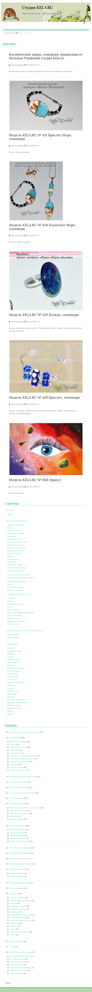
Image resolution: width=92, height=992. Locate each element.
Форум (10, 514)
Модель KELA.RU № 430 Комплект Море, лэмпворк (42, 227)
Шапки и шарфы (16, 819)
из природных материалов (21, 915)
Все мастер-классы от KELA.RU (21, 793)
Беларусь (11, 654)
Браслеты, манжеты (15, 525)
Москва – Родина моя (16, 682)
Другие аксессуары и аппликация (23, 756)
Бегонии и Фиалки (17, 959)
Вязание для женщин (15, 545)
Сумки (9, 607)
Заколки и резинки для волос (22, 759)
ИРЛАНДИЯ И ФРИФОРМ (19, 853)
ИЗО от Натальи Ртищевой (20, 848)
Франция (10, 697)
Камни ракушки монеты (17, 581)
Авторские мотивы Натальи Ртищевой (24, 732)
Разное (10, 601)
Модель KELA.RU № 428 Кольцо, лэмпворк (44, 315)
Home (20, 33)
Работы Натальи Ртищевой (17, 521)
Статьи (12, 947)
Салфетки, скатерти (15, 604)
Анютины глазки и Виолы (20, 956)
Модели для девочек (18, 810)
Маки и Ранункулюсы (19, 970)
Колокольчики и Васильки (21, 968)
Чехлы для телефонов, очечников (20, 612)
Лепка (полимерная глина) (21, 920)
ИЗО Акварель (13, 559)
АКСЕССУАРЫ (14, 737)
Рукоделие (13, 893)
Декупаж (13, 903)
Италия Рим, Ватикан (15, 668)
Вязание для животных (16, 548)
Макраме (13, 926)
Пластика (11, 598)
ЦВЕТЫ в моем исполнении (20, 952)
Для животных (16, 753)
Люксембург (12, 679)
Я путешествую (12, 644)
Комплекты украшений (19, 761)
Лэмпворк (14, 923)
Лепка (9, 584)
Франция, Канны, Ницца (17, 702)
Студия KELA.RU (37, 7)
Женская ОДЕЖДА (17, 830)
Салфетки (14, 764)
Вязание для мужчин (15, 550)
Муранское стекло (14, 590)
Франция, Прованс (14, 708)
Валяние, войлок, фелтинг (20, 900)
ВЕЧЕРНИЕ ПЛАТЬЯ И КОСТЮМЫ (23, 777)
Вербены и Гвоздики (18, 962)
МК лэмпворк (12, 635)
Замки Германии (14, 660)
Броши (10, 528)
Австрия (10, 648)
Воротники (11, 536)
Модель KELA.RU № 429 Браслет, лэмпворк (44, 397)
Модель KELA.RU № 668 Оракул (35, 480)
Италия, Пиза (12, 674)
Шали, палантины (14, 615)
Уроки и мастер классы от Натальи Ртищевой (24, 630)
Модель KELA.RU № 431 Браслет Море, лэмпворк (40, 137)
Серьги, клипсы (16, 767)
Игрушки (10, 556)
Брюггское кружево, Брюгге (19, 575)
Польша (10, 688)
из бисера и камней (18, 906)
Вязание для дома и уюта (17, 542)
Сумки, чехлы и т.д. (18, 770)
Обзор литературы (16, 888)
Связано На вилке (16, 941)
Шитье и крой (12, 624)
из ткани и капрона (18, 917)
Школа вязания (13, 637)
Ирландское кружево (15, 571)
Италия (10, 665)
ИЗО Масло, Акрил (14, 565)
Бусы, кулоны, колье (18, 747)
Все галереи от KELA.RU (18, 787)
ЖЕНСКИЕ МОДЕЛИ (17, 826)
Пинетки (13, 816)
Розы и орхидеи (16, 973)
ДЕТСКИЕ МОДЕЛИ (17, 804)
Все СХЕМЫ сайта (16, 798)
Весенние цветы (16, 965)
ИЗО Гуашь (11, 562)
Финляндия (12, 694)
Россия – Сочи (13, 691)
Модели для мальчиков (19, 813)
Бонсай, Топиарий (17, 898)
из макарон (14, 912)
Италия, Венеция (14, 671)
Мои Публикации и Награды (20, 864)
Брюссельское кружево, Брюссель (22, 577)
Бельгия (10, 657)
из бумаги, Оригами (18, 909)
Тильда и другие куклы (19, 932)
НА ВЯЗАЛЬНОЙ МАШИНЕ (20, 883)
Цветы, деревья (13, 610)
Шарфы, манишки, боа (16, 621)
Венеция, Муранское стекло (19, 594)
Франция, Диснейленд (16, 700)
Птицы (13, 929)
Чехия (9, 711)
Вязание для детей (14, 539)
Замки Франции (13, 662)
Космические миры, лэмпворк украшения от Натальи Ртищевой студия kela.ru (46, 56)
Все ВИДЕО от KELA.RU (18, 782)
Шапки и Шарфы (17, 835)
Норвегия (11, 685)
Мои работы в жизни (15, 587)
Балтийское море (14, 651)
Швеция (10, 714)
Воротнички (15, 750)
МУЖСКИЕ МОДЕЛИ (17, 869)
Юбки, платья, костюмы (19, 841)
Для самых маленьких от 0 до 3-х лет (25, 808)
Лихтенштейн (12, 677)
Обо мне (9, 510)
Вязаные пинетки (14, 553)
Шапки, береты (13, 618)
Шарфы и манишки (18, 838)
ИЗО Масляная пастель (16, 568)
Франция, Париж (14, 705)
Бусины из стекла (14, 531)
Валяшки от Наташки (15, 533)
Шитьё (12, 935)
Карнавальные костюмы (19, 858)
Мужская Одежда (17, 873)
